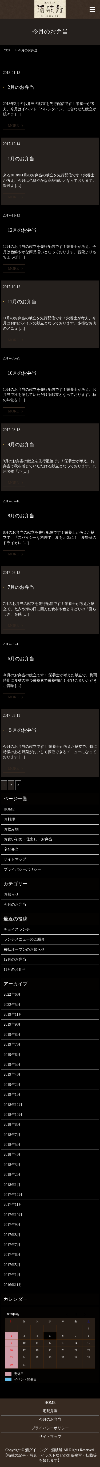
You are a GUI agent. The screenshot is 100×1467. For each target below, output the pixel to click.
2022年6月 (12, 994)
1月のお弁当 (21, 158)
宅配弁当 (11, 849)
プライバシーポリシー (22, 869)
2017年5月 (12, 1265)
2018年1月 (12, 1185)
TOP (7, 50)
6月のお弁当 (21, 658)
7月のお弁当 (21, 587)
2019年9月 (12, 1024)
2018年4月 (12, 1155)
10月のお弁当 (22, 373)
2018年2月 (12, 1175)
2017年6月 (12, 1255)
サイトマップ (15, 859)
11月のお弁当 (22, 301)
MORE (13, 126)
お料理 (9, 819)
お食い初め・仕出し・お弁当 (28, 839)
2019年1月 (12, 1095)
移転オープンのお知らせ (24, 949)
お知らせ (11, 894)
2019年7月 (12, 1045)
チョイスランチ (17, 929)
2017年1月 (12, 1275)
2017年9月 (12, 1225)
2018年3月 (12, 1165)
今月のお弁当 (15, 905)
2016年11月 (13, 1285)
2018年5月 (12, 1145)
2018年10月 (13, 1115)
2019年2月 (12, 1085)
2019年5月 (12, 1065)
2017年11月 (13, 1205)
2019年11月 (13, 1015)
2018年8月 (12, 1125)
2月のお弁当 (21, 87)
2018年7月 (12, 1135)
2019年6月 (12, 1055)
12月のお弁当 (22, 230)
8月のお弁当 (21, 515)
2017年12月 (13, 1195)
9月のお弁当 (21, 444)
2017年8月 (12, 1235)
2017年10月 (13, 1215)
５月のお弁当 (22, 730)
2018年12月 (13, 1105)
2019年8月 (12, 1035)
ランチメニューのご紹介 (24, 939)
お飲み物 (11, 829)
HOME (9, 809)
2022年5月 (12, 1005)
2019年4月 (12, 1074)
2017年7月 (12, 1245)
